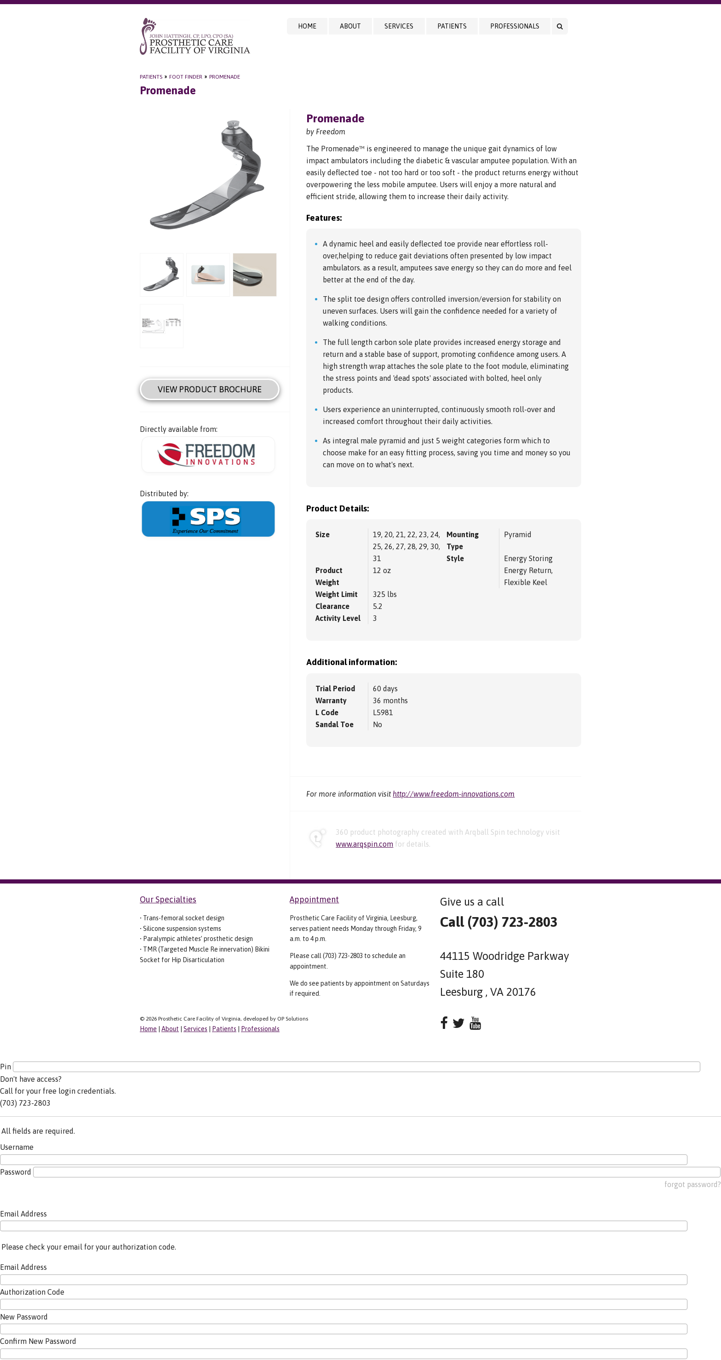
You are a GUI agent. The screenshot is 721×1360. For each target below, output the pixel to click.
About (350, 26)
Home (307, 26)
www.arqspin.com (364, 844)
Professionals (514, 26)
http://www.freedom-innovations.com (454, 794)
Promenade (224, 77)
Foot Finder (185, 77)
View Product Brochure (210, 389)
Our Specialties (168, 899)
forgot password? (692, 1184)
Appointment (314, 899)
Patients (452, 26)
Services (398, 26)
